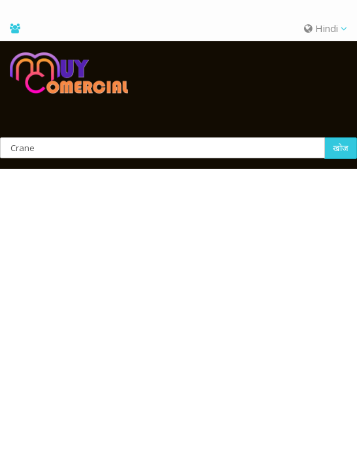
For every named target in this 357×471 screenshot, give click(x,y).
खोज (340, 148)
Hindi (325, 28)
